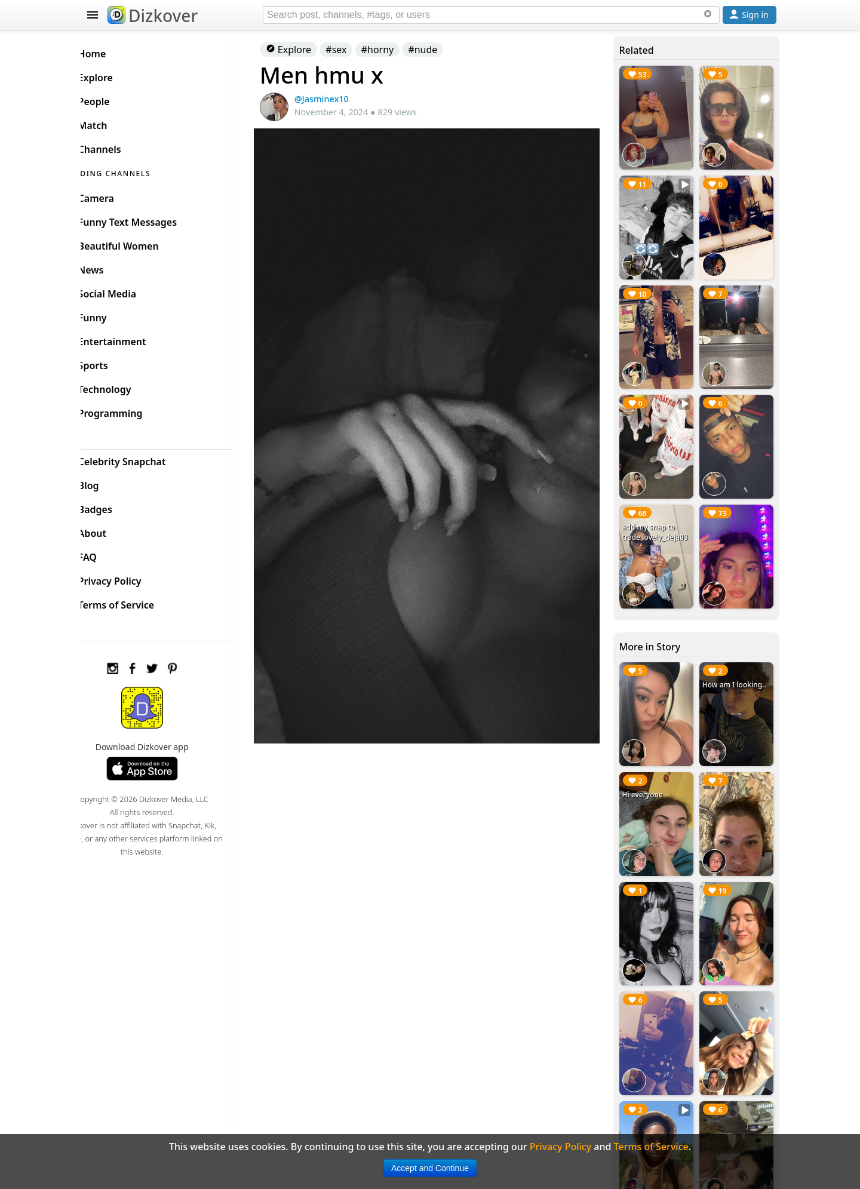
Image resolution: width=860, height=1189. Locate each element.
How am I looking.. (737, 664)
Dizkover (153, 15)
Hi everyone (648, 770)
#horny (395, 49)
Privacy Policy (129, 578)
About (111, 530)
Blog (107, 482)
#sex (354, 49)
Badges (114, 506)
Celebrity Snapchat (141, 458)
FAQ (106, 554)
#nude (441, 49)
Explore (306, 49)
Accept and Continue (430, 1168)
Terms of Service (135, 602)
